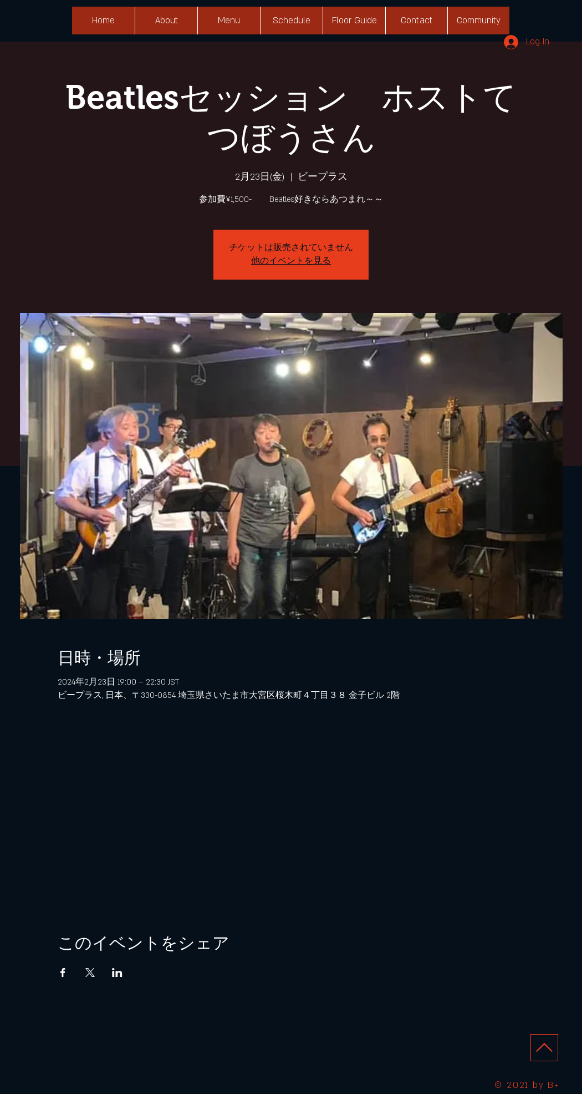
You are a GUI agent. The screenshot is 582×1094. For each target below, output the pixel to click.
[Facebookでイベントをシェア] (63, 972)
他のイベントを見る (291, 261)
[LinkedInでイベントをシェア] (117, 972)
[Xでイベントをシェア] (90, 972)
